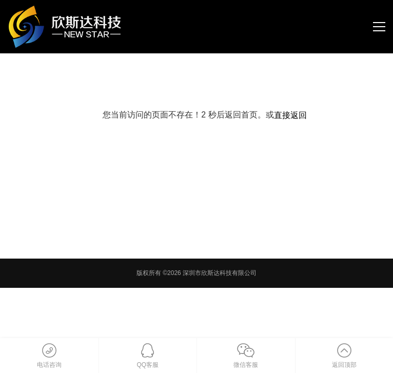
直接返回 (290, 115)
